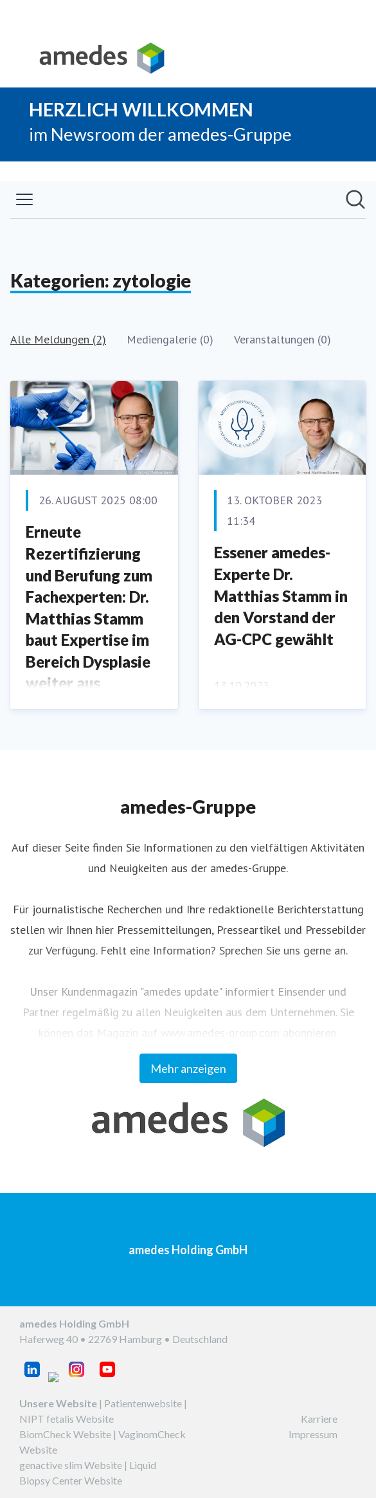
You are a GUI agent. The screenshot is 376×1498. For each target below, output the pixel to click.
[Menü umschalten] (24, 199)
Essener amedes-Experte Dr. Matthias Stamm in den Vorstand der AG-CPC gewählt (281, 595)
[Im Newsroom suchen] (355, 199)
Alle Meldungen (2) (58, 339)
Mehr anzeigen (188, 1068)
